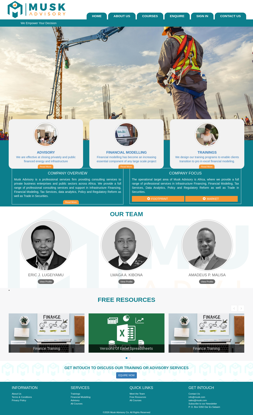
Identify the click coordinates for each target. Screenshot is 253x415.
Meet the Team (137, 393)
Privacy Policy (19, 400)
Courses (150, 16)
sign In (202, 16)
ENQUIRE (177, 16)
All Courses (76, 403)
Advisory (75, 400)
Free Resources (138, 397)
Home (96, 16)
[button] (126, 358)
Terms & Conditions (22, 397)
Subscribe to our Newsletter (203, 403)
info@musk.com (197, 397)
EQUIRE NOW (126, 375)
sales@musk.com (198, 400)
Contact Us (230, 16)
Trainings (75, 393)
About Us (121, 16)
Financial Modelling (81, 397)
